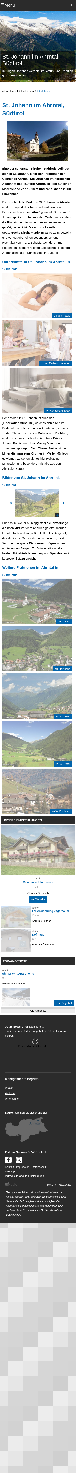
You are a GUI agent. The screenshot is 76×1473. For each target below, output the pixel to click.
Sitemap (10, 1171)
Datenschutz (39, 1167)
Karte (9, 1112)
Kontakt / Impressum (17, 1167)
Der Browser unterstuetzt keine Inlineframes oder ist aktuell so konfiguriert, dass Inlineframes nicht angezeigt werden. (34, 1064)
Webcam (10, 1093)
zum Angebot (64, 1003)
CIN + (38, 886)
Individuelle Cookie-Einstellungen (24, 1175)
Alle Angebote (38, 1010)
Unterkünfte (12, 1098)
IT (72, 5)
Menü (10, 5)
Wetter (9, 1087)
